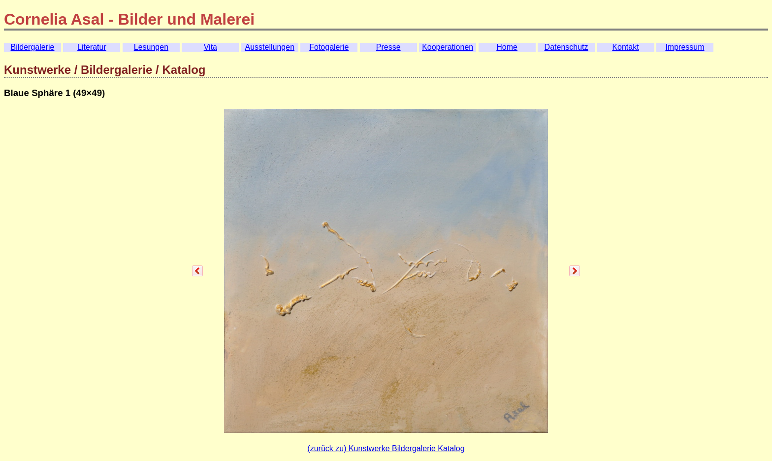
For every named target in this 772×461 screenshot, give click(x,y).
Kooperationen (447, 47)
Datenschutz (566, 47)
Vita (210, 47)
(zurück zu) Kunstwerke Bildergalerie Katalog (385, 448)
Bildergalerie (33, 47)
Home (506, 47)
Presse (388, 47)
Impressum (684, 47)
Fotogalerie (329, 47)
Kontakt (625, 47)
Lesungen (151, 47)
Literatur (91, 47)
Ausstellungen (270, 47)
